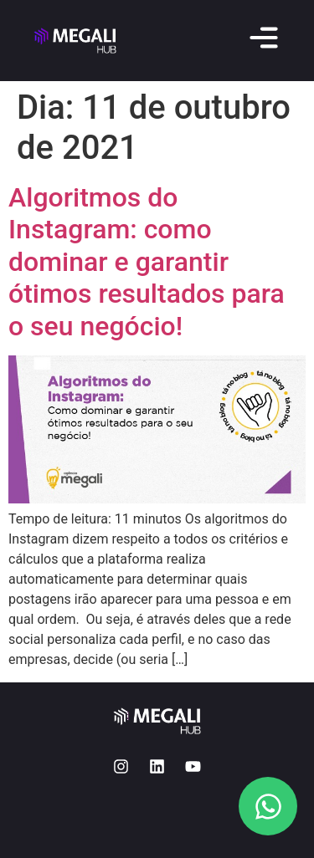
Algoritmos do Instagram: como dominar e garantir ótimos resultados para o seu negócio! (146, 261)
